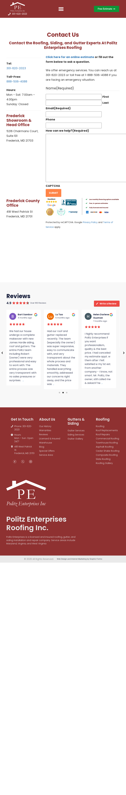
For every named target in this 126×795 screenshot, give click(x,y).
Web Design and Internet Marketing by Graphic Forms (79, 559)
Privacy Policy (90, 222)
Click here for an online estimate (70, 57)
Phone (50, 119)
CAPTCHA (53, 186)
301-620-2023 (16, 68)
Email (58, 108)
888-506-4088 (16, 81)
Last (105, 103)
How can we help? (67, 131)
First (105, 97)
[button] (61, 9)
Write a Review (106, 303)
